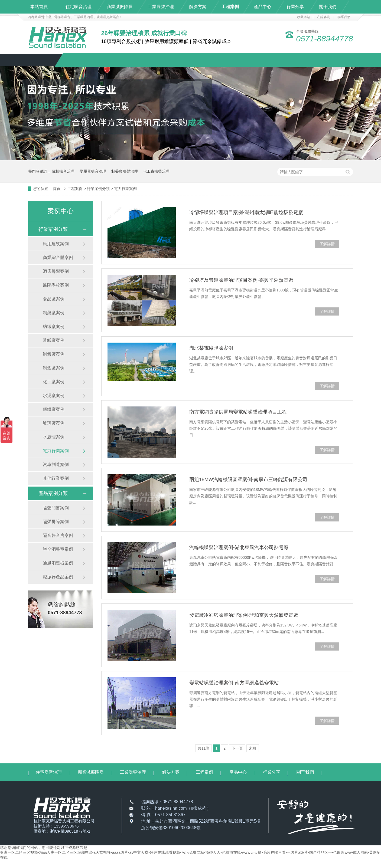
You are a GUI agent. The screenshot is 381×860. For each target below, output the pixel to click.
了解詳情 (327, 244)
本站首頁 (39, 6)
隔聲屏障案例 (56, 521)
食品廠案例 (53, 299)
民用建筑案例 (56, 243)
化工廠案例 (53, 381)
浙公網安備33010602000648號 (171, 827)
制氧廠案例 (53, 354)
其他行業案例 (56, 478)
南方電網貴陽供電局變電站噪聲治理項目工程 (238, 412)
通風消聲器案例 (58, 563)
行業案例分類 (99, 188)
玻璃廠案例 (53, 423)
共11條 (204, 748)
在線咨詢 (323, 17)
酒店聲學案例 (56, 271)
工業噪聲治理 (161, 6)
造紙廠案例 (53, 340)
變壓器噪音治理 (93, 171)
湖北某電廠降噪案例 (211, 348)
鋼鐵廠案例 (53, 409)
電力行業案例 (125, 188)
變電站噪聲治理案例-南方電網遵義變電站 (234, 682)
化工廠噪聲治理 (156, 171)
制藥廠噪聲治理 (124, 171)
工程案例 (230, 6)
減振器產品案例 (58, 577)
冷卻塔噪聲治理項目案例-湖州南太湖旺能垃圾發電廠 (246, 212)
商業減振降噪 (120, 6)
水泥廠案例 (53, 395)
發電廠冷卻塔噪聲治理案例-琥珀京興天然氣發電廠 (243, 615)
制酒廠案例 (53, 368)
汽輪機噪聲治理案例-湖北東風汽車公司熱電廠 (238, 547)
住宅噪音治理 (79, 6)
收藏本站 (303, 17)
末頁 (252, 748)
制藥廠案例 (53, 312)
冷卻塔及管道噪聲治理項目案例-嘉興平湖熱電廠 (241, 280)
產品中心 (262, 6)
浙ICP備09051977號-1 (70, 831)
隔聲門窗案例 (56, 508)
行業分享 (295, 6)
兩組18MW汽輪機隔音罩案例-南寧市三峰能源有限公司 (248, 479)
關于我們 (327, 6)
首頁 (57, 188)
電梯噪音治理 (63, 171)
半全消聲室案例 (58, 549)
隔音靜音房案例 (58, 535)
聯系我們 (343, 17)
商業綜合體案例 (58, 257)
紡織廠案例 (53, 326)
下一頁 (237, 748)
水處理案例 (53, 437)
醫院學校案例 (56, 285)
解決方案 (197, 6)
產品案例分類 (53, 493)
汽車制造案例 (56, 464)
